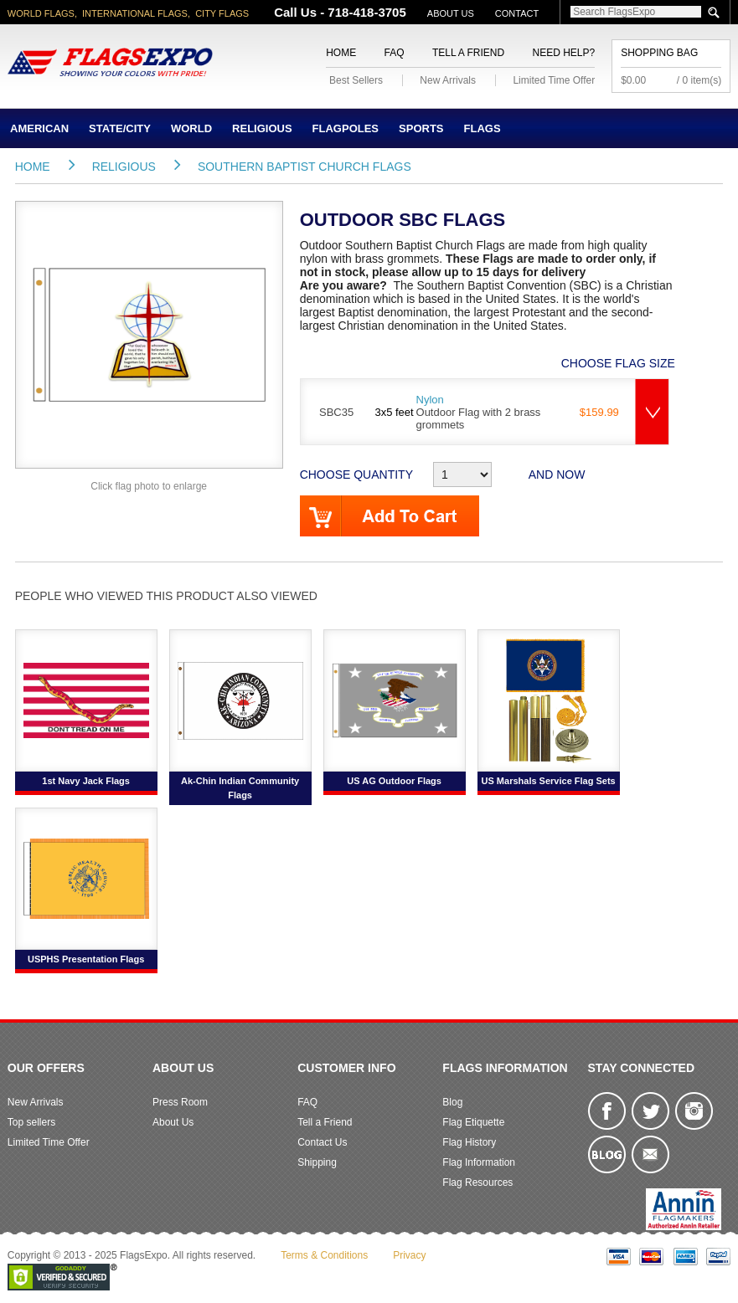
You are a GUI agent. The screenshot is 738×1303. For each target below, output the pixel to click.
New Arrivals (448, 80)
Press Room (180, 1102)
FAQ (394, 53)
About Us (450, 13)
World (191, 128)
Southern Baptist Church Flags (304, 166)
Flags (482, 128)
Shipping (317, 1162)
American (39, 128)
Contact (517, 13)
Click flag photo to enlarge (148, 486)
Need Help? (563, 53)
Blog (452, 1102)
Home (341, 53)
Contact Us (322, 1142)
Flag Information (478, 1162)
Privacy (409, 1255)
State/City (120, 128)
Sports (421, 128)
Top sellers (31, 1122)
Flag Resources (477, 1182)
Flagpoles (345, 128)
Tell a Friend (468, 53)
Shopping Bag (659, 53)
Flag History (469, 1142)
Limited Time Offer (554, 80)
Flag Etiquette (473, 1122)
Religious (262, 128)
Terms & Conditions (324, 1255)
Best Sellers (356, 80)
